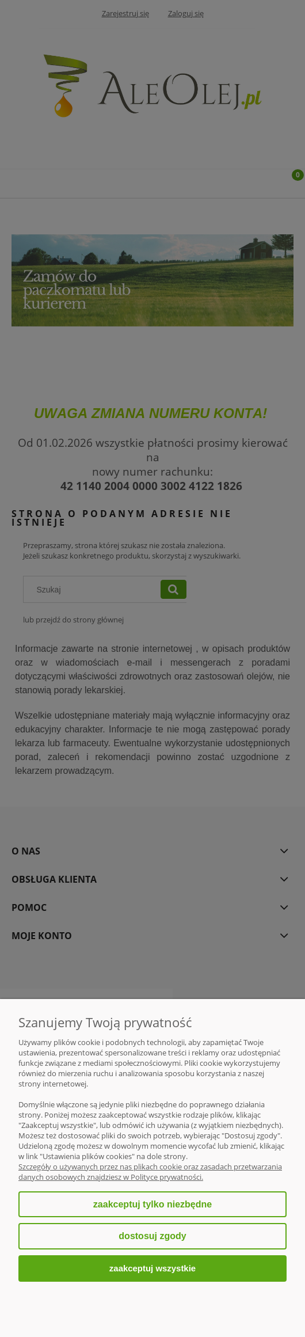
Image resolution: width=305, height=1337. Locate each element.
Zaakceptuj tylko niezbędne (152, 1204)
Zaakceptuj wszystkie (152, 1268)
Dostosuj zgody (152, 1236)
